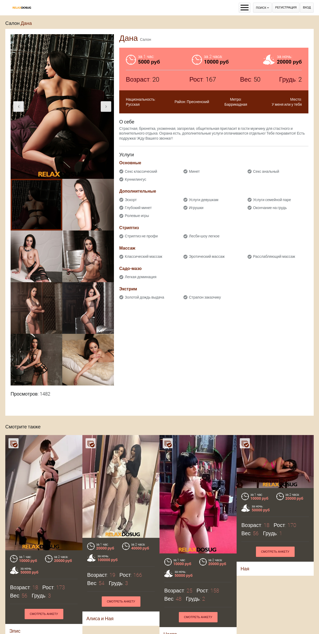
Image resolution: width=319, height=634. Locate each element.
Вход (307, 7)
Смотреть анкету (44, 614)
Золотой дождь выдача (144, 297)
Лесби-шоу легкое (204, 236)
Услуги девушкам (203, 200)
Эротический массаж (207, 256)
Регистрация (286, 7)
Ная (245, 568)
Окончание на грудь (270, 208)
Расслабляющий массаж (274, 256)
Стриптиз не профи (141, 236)
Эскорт (131, 200)
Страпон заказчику (205, 297)
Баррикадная (235, 104)
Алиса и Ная (99, 618)
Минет (194, 171)
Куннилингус (135, 179)
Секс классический (141, 171)
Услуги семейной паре (272, 200)
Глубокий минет (138, 208)
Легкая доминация (140, 277)
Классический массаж (143, 256)
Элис (14, 631)
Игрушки (196, 208)
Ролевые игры (137, 216)
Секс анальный (266, 171)
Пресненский (198, 102)
